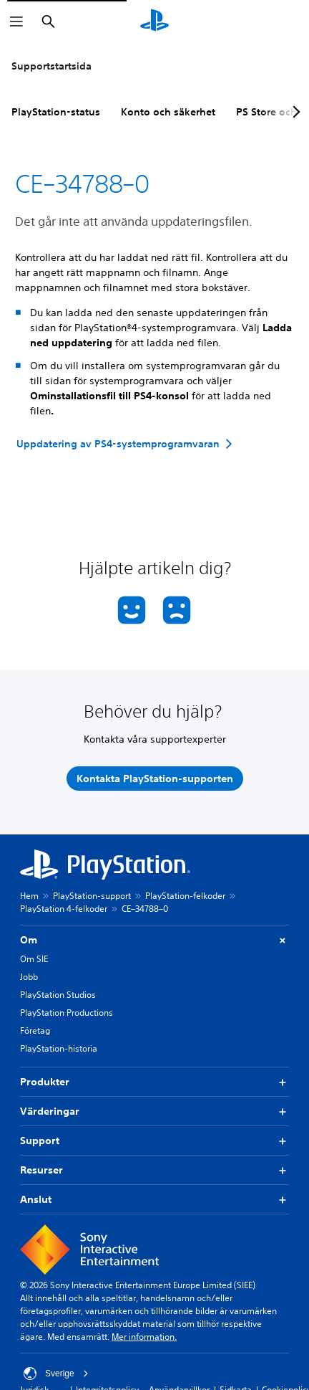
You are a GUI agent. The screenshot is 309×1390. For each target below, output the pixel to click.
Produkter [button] (154, 1082)
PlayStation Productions (66, 1012)
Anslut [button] (154, 1199)
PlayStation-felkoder (185, 896)
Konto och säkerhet (168, 111)
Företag (35, 1030)
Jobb (29, 977)
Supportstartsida (51, 65)
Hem (29, 896)
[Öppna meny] (16, 21)
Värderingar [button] (154, 1111)
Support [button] (154, 1141)
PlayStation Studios (58, 995)
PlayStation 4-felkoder (63, 909)
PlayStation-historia (58, 1048)
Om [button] (154, 940)
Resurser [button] (154, 1170)
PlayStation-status (55, 111)
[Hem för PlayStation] (154, 21)
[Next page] (294, 112)
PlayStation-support (92, 896)
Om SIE (34, 959)
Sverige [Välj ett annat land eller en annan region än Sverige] (56, 1373)
